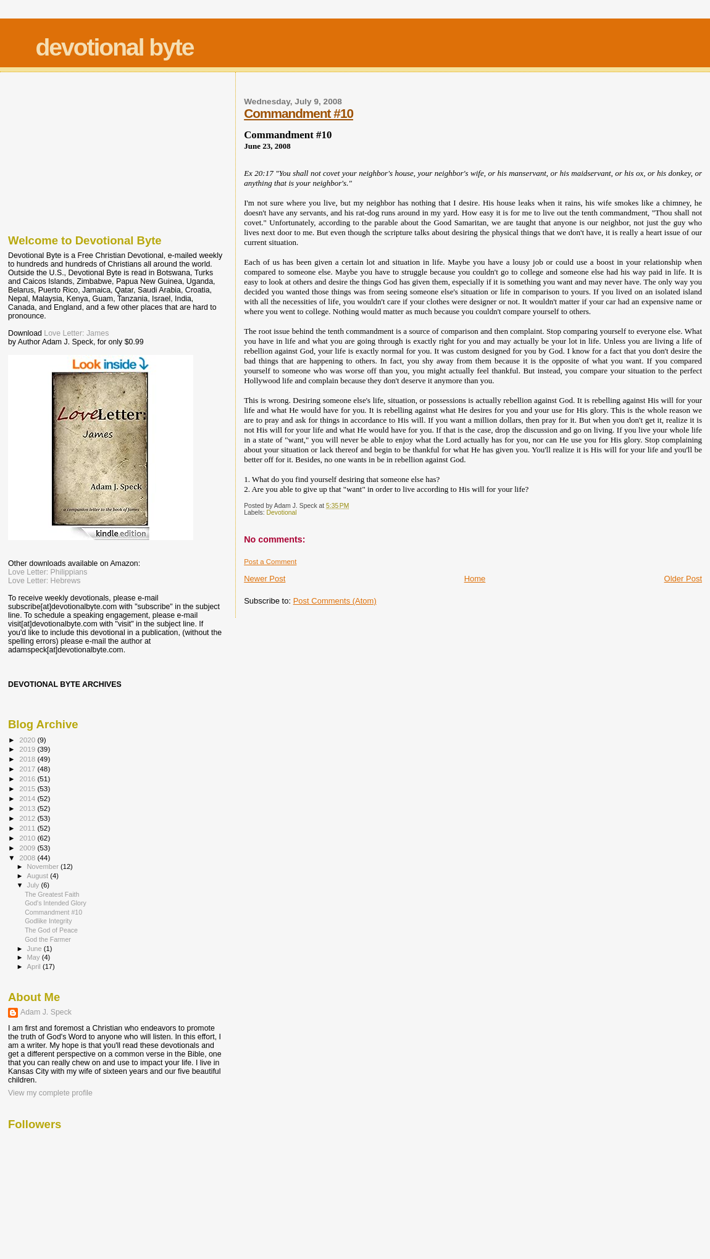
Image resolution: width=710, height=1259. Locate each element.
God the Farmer (48, 939)
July (34, 885)
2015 (28, 788)
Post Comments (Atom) (335, 600)
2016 (28, 779)
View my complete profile (50, 1093)
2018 (28, 759)
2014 (28, 798)
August (39, 875)
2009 (28, 848)
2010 (28, 838)
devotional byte (115, 47)
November (44, 866)
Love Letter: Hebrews (44, 580)
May (34, 957)
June (35, 948)
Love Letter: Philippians (47, 572)
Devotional (282, 512)
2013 (28, 808)
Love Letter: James (76, 333)
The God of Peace (51, 930)
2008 (28, 858)
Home (475, 578)
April (35, 966)
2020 (28, 740)
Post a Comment (270, 561)
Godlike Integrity (48, 921)
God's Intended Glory (55, 903)
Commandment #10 (298, 113)
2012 (28, 818)
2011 (28, 828)
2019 (28, 749)
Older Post (683, 578)
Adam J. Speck (46, 1012)
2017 (28, 769)
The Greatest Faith (52, 894)
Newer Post (264, 578)
